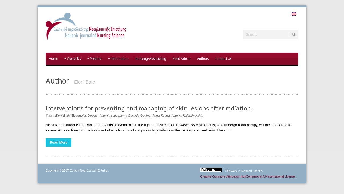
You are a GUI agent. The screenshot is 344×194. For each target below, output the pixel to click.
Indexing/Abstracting (150, 58)
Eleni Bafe (62, 115)
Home (53, 58)
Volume (94, 59)
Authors (203, 58)
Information (118, 59)
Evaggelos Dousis (85, 115)
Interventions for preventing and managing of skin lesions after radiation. (149, 108)
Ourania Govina (139, 115)
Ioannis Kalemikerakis (187, 115)
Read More (58, 142)
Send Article (182, 58)
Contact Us (223, 58)
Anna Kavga (161, 115)
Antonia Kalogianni (112, 115)
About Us (72, 59)
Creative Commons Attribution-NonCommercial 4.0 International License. (248, 176)
